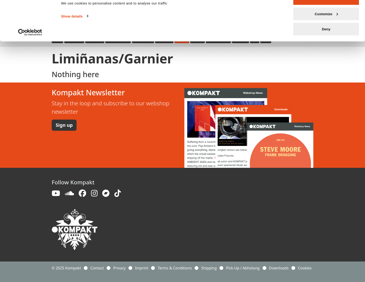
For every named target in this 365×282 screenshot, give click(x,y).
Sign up (64, 125)
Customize (326, 28)
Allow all (326, 12)
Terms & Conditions (175, 268)
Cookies (305, 268)
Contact (97, 268)
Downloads (279, 268)
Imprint (141, 268)
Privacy (119, 268)
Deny (326, 43)
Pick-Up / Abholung (243, 268)
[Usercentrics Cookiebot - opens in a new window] (30, 46)
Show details (72, 30)
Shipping (208, 268)
